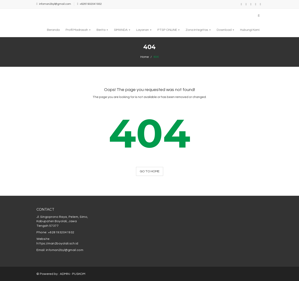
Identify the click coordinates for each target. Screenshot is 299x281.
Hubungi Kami (250, 29)
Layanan (143, 29)
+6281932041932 (91, 4)
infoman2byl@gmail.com (55, 4)
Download (225, 29)
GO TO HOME (149, 171)
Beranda (53, 29)
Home (144, 56)
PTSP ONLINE (168, 29)
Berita (102, 29)
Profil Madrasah (78, 29)
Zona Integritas (198, 29)
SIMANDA (122, 29)
